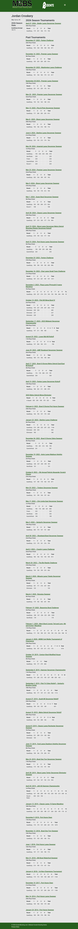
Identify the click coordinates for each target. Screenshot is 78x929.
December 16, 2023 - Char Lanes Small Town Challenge (45, 271)
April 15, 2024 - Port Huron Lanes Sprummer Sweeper (45, 242)
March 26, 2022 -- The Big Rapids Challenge (41, 563)
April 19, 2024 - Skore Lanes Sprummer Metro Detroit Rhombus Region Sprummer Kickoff (45, 227)
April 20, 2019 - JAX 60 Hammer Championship (43, 786)
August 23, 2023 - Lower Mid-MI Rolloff (40, 337)
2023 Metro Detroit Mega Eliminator (38, 395)
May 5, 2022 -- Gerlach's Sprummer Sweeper (41, 522)
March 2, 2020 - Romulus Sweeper (38, 594)
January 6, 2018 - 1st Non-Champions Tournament (44, 871)
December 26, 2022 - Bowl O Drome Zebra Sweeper (44, 438)
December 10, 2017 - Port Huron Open (39, 883)
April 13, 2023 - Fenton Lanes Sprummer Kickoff (43, 381)
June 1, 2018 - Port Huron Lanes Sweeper (40, 844)
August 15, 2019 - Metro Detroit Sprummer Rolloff (43, 712)
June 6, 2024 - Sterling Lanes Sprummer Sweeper (43, 133)
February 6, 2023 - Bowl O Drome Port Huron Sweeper (45, 406)
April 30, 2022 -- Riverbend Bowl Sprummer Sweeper (44, 536)
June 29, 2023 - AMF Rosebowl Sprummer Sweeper (44, 350)
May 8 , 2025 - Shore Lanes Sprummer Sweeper (43, 119)
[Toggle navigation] (65, 5)
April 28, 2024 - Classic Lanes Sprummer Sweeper (43, 213)
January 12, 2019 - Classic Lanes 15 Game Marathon (44, 804)
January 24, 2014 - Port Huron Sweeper (40, 910)
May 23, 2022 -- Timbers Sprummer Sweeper (42, 488)
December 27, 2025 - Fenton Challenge (39, 40)
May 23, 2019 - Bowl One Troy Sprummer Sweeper (44, 759)
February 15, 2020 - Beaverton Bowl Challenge (42, 608)
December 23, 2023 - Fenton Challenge (39, 258)
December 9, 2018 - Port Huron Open (39, 817)
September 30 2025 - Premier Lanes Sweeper (42, 81)
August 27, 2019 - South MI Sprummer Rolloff (42, 699)
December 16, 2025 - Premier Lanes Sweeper (42, 54)
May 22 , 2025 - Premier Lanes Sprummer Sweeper (44, 94)
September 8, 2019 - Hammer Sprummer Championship (46, 670)
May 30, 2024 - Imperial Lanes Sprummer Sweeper (44, 146)
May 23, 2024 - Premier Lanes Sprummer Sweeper (44, 170)
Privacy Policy (15, 926)
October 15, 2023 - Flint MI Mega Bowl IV (40, 300)
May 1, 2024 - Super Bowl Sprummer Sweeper (42, 197)
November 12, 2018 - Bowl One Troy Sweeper (42, 831)
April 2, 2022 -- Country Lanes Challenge (40, 549)
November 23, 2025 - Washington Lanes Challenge (44, 67)
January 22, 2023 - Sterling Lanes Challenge (41, 420)
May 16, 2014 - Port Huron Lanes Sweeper (41, 896)
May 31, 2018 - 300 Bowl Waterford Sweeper (42, 858)
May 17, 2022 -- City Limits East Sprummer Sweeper (44, 501)
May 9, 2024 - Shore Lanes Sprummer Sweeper (42, 183)
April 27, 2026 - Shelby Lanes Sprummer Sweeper (43, 23)
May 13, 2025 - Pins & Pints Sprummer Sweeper (43, 108)
